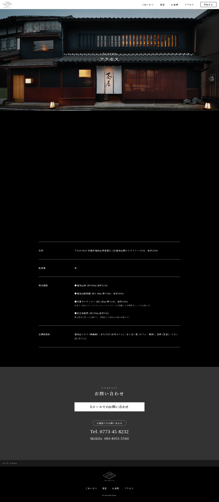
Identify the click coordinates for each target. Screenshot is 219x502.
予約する (208, 4)
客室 (162, 4)
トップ (5, 463)
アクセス (189, 4)
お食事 (174, 4)
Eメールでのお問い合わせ (109, 408)
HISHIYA (109, 476)
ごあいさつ (148, 4)
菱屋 (7, 4)
